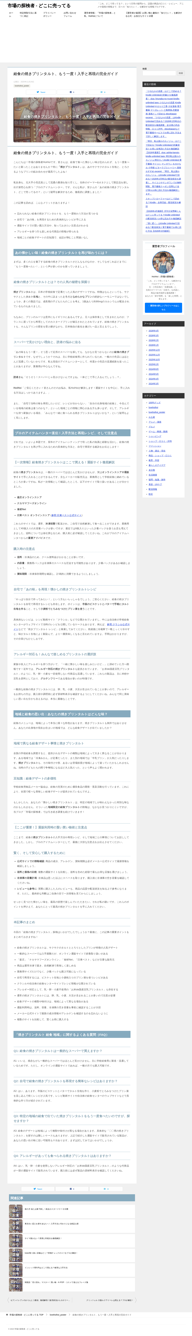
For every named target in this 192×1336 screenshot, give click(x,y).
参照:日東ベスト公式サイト (66, 515)
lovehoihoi (153, 407)
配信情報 (153, 489)
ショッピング (155, 436)
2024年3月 (154, 383)
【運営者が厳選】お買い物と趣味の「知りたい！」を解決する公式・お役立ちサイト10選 (153, 14)
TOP (26, 1315)
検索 (144, 69)
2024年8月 (154, 369)
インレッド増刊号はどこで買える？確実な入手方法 (46, 1268)
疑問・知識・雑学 (157, 479)
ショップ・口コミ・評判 (160, 441)
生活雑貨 (153, 475)
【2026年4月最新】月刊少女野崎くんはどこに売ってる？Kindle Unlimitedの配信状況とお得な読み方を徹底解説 (163, 215)
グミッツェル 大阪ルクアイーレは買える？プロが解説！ (110, 1300)
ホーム (11, 14)
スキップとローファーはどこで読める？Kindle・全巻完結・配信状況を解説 (163, 202)
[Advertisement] (96, 41)
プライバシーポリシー (49, 14)
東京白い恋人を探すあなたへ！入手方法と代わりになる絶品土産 (52, 1224)
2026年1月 (154, 345)
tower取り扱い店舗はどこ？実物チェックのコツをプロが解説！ (51, 1253)
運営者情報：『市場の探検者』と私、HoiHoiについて (100, 14)
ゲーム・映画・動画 (158, 431)
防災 (151, 494)
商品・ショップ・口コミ (160, 455)
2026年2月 (154, 340)
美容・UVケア (155, 484)
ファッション (155, 446)
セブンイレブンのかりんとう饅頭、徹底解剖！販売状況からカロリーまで (41, 1300)
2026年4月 (154, 331)
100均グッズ (154, 402)
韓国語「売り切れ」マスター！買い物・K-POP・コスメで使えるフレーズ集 (56, 1282)
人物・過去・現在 (157, 451)
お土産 (152, 417)
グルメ (152, 426)
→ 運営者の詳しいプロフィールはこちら (163, 308)
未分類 (152, 470)
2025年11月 (154, 355)
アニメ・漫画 (155, 422)
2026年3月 (154, 335)
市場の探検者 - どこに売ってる (39, 5)
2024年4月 (154, 379)
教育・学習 (154, 460)
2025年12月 (154, 350)
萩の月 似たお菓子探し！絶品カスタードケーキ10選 (46, 1209)
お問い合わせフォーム (70, 14)
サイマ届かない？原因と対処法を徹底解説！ (43, 1238)
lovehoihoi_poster (22, 86)
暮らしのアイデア (157, 465)
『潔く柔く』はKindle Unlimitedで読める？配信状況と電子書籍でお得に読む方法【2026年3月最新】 (163, 227)
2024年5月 (154, 374)
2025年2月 (154, 364)
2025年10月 (154, 359)
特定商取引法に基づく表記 (28, 14)
